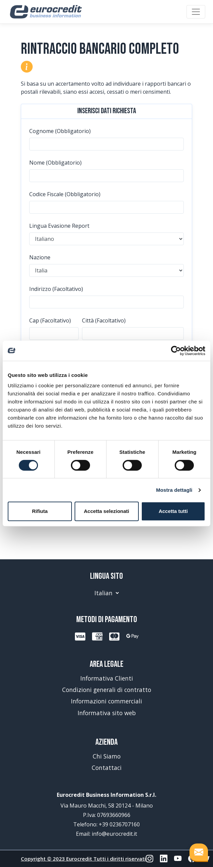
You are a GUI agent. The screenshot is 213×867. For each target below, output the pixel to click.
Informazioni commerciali (106, 701)
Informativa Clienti (106, 678)
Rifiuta (40, 511)
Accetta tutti (173, 511)
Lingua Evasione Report (59, 225)
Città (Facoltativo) (104, 320)
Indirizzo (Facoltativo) (56, 289)
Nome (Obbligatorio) (55, 162)
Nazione (39, 257)
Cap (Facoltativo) (50, 320)
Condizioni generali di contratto (106, 690)
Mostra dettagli (174, 490)
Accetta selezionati (106, 511)
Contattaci (107, 768)
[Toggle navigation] (195, 11)
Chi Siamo (107, 756)
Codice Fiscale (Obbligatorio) (64, 194)
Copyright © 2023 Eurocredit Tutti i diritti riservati (83, 858)
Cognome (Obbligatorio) (60, 131)
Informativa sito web (107, 713)
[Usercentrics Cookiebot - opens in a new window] (175, 351)
